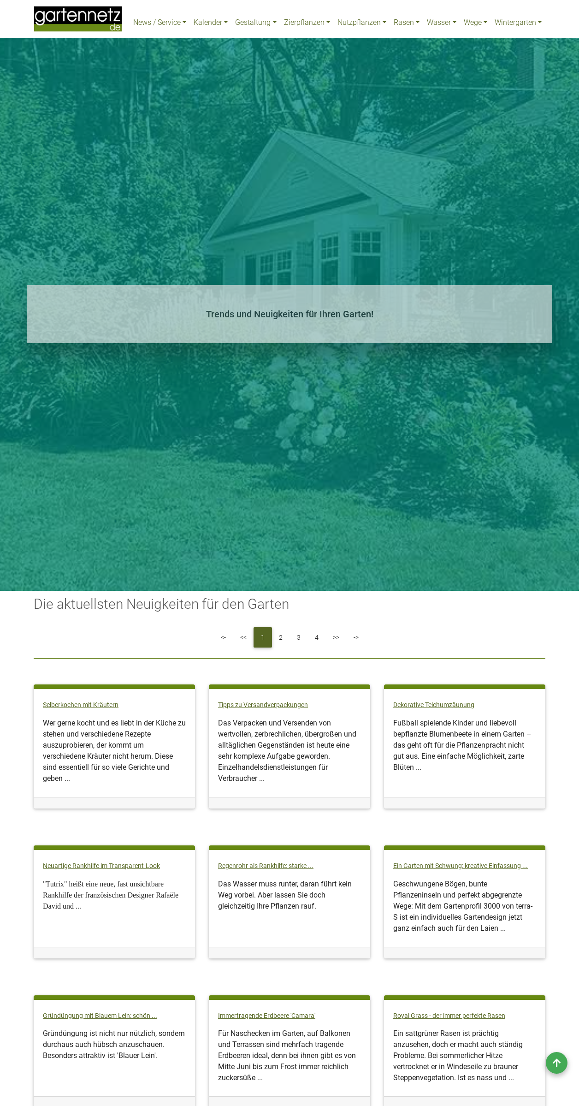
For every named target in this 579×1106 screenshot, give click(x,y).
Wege (473, 24)
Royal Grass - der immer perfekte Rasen (449, 1016)
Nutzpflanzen (359, 24)
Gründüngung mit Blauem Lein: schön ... (100, 1016)
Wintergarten (515, 24)
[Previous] (243, 637)
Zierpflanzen (304, 24)
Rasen (404, 24)
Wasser (439, 24)
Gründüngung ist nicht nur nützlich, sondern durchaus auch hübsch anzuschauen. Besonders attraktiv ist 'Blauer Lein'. (114, 1044)
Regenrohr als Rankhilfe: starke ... (265, 866)
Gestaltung (253, 24)
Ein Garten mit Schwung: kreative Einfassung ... (460, 866)
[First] (223, 637)
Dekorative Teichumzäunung (433, 705)
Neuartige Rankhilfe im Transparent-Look (101, 866)
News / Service (157, 24)
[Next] (336, 637)
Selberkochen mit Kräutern (80, 705)
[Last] (356, 637)
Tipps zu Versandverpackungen (263, 705)
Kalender (208, 24)
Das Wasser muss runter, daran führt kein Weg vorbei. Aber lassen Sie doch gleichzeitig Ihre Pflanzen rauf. (285, 895)
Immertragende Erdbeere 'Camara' (266, 1016)
